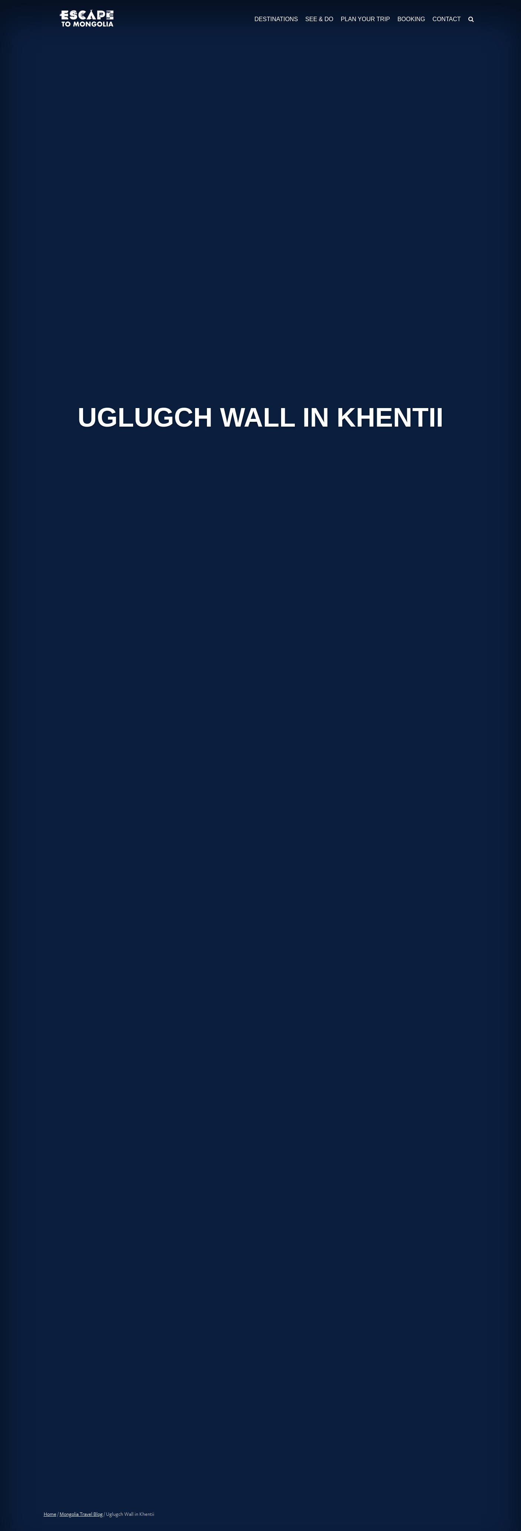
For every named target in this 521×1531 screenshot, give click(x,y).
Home (50, 1514)
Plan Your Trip (365, 19)
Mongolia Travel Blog (81, 1514)
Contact (446, 19)
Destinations (276, 19)
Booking (411, 19)
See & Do (319, 19)
